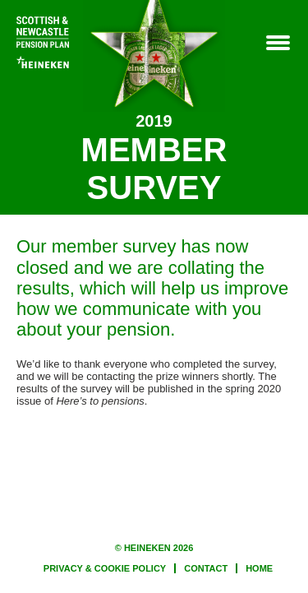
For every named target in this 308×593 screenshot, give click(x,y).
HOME (259, 568)
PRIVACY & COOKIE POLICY (105, 568)
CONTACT (206, 568)
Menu (277, 43)
